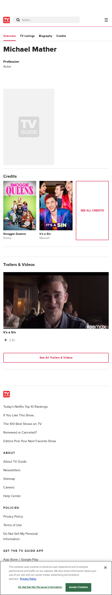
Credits (61, 36)
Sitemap (9, 479)
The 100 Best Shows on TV (22, 424)
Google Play (29, 560)
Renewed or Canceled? (20, 432)
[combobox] (46, 20)
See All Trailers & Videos (56, 357)
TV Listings (27, 36)
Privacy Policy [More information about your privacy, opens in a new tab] (28, 579)
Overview (9, 36)
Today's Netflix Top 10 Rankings (25, 407)
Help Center (12, 496)
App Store (10, 560)
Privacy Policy (13, 516)
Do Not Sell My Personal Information (40, 587)
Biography (45, 36)
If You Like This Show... (19, 415)
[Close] (105, 567)
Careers (8, 487)
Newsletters (11, 470)
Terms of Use (12, 525)
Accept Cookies (78, 587)
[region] (56, 578)
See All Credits (92, 210)
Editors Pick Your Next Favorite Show (29, 441)
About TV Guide (15, 462)
